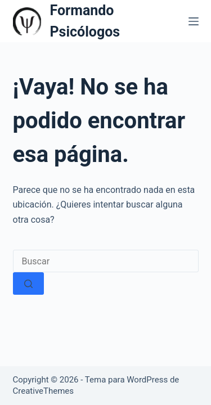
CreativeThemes (43, 391)
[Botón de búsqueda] (28, 283)
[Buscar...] (106, 261)
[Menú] (193, 21)
